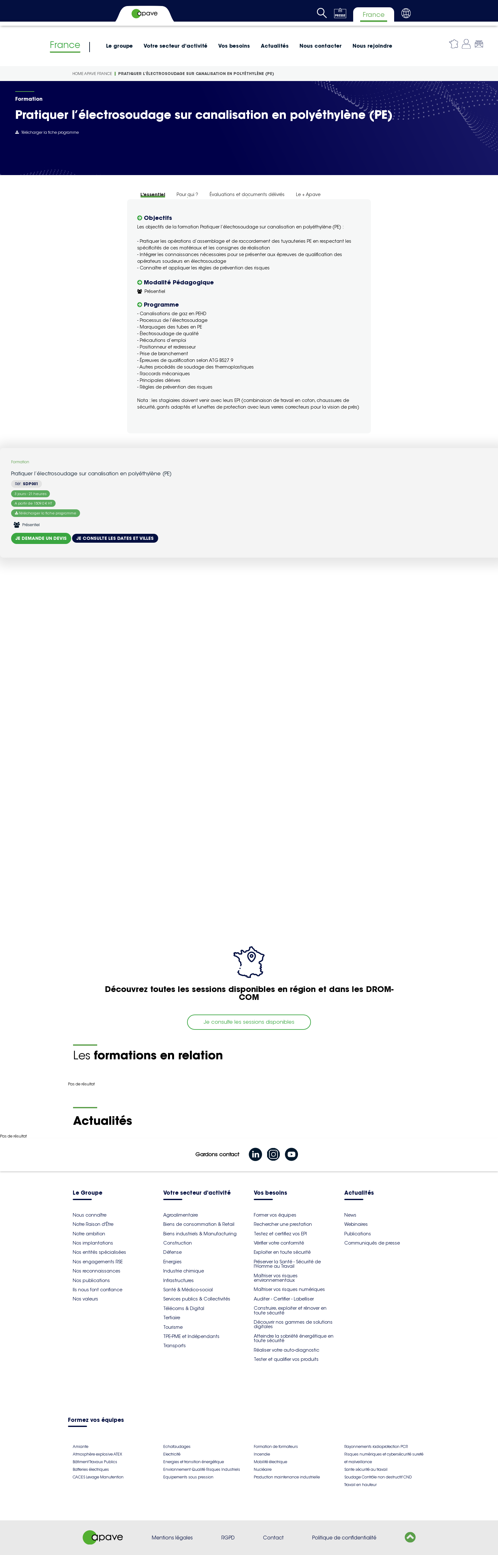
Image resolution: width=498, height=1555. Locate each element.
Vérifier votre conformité (279, 1243)
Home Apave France (92, 73)
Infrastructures (178, 1280)
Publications (357, 1234)
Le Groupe (87, 1193)
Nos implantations (93, 1243)
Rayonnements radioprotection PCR (376, 1446)
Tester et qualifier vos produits (286, 1359)
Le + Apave (308, 194)
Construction (177, 1243)
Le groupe (119, 46)
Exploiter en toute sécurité (282, 1252)
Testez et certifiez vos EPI (280, 1234)
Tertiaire (171, 1318)
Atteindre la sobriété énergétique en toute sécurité (293, 1338)
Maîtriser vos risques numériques (289, 1289)
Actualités (275, 46)
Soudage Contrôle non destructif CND (378, 1477)
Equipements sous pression (188, 1477)
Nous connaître (89, 1215)
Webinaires (356, 1224)
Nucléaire (263, 1469)
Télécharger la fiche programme (47, 132)
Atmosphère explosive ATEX (97, 1454)
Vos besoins (234, 46)
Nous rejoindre (372, 46)
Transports (174, 1345)
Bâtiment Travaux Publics (95, 1461)
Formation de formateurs (276, 1446)
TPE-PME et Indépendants (191, 1336)
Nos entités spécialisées (99, 1252)
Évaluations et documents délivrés (247, 194)
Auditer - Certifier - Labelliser (284, 1299)
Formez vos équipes (96, 1420)
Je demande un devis (41, 538)
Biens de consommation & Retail (198, 1224)
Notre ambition (89, 1234)
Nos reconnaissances (96, 1271)
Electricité (171, 1454)
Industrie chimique (183, 1271)
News (350, 1215)
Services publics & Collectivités (196, 1299)
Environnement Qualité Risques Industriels (201, 1469)
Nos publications (91, 1280)
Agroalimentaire (180, 1215)
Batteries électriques (91, 1469)
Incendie (262, 1454)
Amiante (80, 1446)
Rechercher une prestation (283, 1224)
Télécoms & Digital (183, 1308)
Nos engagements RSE (98, 1262)
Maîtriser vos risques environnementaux (276, 1278)
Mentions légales (172, 1538)
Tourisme (173, 1327)
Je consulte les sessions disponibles (249, 1022)
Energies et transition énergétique (193, 1461)
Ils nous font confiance (97, 1290)
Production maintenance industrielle (287, 1477)
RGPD (228, 1538)
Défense (172, 1252)
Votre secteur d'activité (175, 46)
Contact (273, 1538)
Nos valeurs (85, 1299)
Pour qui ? (187, 194)
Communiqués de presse (372, 1243)
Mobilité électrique (270, 1461)
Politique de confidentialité (344, 1538)
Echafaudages (177, 1446)
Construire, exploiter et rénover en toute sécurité (290, 1310)
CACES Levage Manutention (98, 1477)
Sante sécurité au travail (365, 1469)
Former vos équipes (275, 1215)
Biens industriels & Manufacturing (200, 1234)
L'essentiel (152, 194)
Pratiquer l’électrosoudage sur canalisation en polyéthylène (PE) (196, 73)
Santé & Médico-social (188, 1290)
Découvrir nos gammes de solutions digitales (293, 1324)
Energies (172, 1262)
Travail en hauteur (360, 1484)
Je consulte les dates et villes (115, 538)
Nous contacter (320, 46)
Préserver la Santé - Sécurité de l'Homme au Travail (287, 1264)
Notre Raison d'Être (93, 1224)
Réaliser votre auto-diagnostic (286, 1350)
